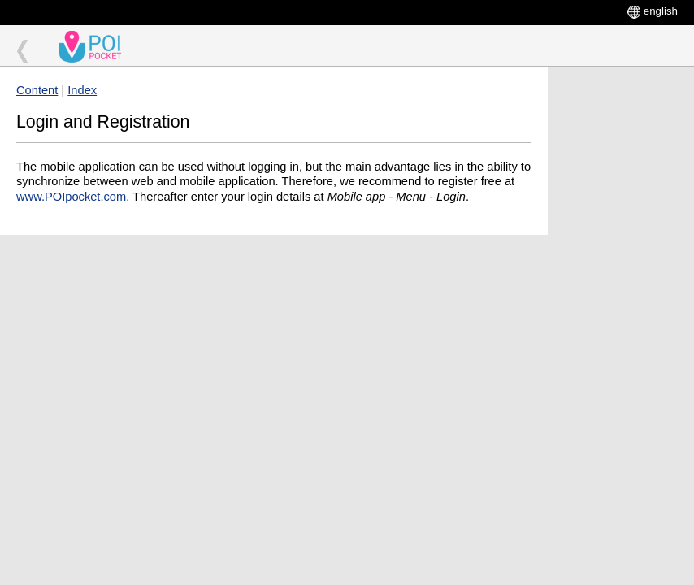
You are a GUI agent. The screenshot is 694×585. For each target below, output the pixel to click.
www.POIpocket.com (71, 196)
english (661, 11)
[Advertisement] (621, 310)
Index (82, 90)
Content (37, 90)
